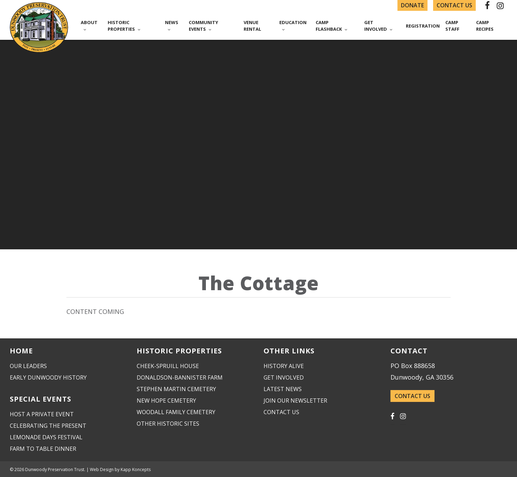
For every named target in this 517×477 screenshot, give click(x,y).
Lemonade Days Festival (46, 437)
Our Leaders (28, 366)
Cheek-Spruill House (168, 366)
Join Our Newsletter (295, 400)
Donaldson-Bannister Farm (180, 377)
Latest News (283, 389)
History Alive (284, 366)
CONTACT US (412, 396)
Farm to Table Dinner (43, 449)
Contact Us (281, 412)
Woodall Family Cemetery (176, 412)
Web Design (102, 469)
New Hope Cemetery (166, 400)
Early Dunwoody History (48, 377)
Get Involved (284, 377)
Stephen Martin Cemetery (176, 389)
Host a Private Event (42, 414)
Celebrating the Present (48, 426)
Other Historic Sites (168, 423)
